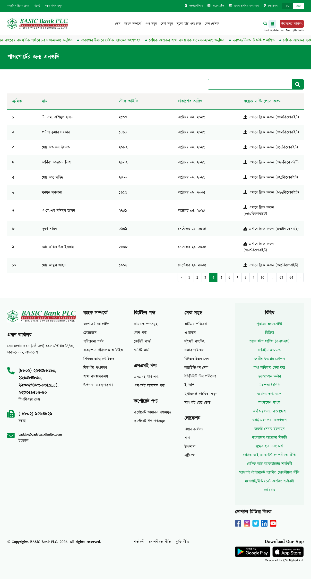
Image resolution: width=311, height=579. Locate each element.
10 (262, 277)
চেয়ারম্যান (89, 332)
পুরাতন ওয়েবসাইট (269, 324)
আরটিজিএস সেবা (196, 367)
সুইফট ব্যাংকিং (194, 341)
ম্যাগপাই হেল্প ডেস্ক (197, 402)
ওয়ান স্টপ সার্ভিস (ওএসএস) (269, 341)
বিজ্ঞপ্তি (37, 6)
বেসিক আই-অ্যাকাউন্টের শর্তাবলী (269, 463)
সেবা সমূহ (167, 23)
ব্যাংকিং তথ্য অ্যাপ (269, 394)
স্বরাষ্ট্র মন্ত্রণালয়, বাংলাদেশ (269, 420)
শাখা (187, 438)
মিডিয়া (269, 332)
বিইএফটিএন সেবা (196, 359)
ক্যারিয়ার (269, 490)
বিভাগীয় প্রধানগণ (95, 367)
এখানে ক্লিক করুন (258, 117)
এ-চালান (190, 332)
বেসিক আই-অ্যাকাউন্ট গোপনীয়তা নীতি (269, 455)
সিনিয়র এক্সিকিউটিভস (98, 359)
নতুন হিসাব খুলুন (53, 6)
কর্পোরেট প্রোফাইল (96, 324)
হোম (118, 23)
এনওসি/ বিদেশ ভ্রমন (18, 6)
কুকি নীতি (182, 542)
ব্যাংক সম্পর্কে (132, 23)
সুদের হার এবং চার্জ (189, 23)
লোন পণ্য (140, 332)
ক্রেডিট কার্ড (142, 341)
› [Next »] (300, 277)
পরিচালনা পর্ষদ (93, 341)
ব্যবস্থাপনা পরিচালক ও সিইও (103, 350)
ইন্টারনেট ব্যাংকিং (291, 23)
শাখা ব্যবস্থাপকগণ (95, 376)
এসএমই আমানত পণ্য (149, 385)
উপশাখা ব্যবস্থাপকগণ (98, 385)
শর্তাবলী (139, 542)
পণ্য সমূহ (151, 23)
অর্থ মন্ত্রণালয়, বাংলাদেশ (269, 411)
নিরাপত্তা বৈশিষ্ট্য (269, 385)
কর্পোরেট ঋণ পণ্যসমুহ (149, 421)
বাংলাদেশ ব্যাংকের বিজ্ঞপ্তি (269, 437)
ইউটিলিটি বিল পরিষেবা (200, 376)
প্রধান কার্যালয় (193, 429)
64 (291, 277)
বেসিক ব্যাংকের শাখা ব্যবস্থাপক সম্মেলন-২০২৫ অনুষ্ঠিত (188, 40)
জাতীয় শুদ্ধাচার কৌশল (269, 359)
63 (281, 277)
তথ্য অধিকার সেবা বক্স (269, 367)
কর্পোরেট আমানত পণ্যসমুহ (152, 412)
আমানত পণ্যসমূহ (145, 324)
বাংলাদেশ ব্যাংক (269, 402)
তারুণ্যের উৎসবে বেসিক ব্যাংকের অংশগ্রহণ (113, 40)
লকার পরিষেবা (194, 350)
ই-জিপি (189, 385)
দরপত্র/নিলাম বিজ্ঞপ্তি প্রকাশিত (256, 40)
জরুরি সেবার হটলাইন (269, 428)
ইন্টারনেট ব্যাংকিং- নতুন (200, 394)
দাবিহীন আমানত (269, 350)
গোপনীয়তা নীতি (160, 542)
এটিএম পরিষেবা (195, 324)
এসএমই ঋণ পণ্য (146, 377)
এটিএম (189, 455)
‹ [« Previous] (181, 277)
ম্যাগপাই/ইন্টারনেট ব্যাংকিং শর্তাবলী (269, 481)
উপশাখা (189, 446)
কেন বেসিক (212, 23)
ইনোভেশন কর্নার (269, 376)
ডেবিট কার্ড (141, 350)
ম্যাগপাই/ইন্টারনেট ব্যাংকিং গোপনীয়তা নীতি (269, 472)
